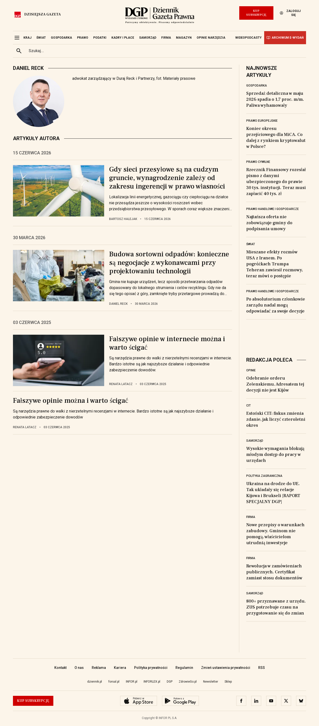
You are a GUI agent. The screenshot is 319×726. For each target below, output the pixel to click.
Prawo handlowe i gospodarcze (272, 209)
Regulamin (184, 668)
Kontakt (60, 668)
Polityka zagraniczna (264, 476)
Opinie (251, 370)
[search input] (165, 50)
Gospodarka (256, 85)
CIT (248, 405)
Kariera (120, 668)
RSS (261, 668)
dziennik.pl (94, 681)
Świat (250, 244)
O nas (79, 668)
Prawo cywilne (258, 162)
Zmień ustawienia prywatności (225, 668)
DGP (169, 681)
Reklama (99, 668)
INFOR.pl (131, 681)
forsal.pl (113, 681)
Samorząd (254, 440)
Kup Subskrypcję (256, 13)
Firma (250, 517)
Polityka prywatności (150, 668)
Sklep (228, 681)
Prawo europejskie (262, 120)
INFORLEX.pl (152, 681)
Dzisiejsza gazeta (42, 14)
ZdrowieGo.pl (188, 681)
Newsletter (210, 681)
